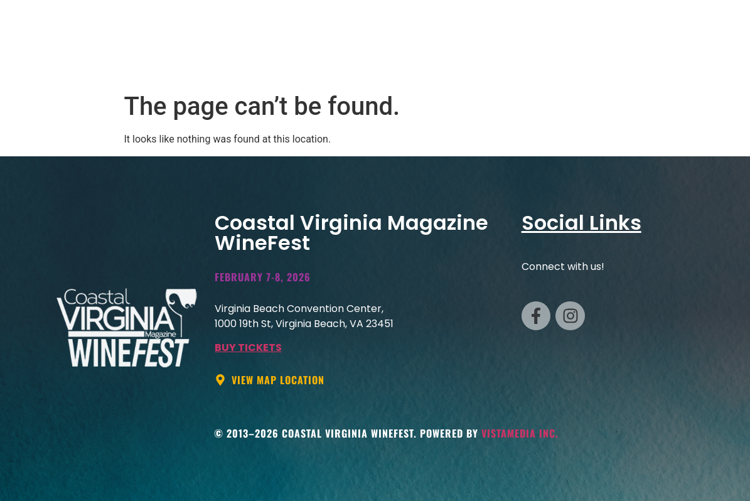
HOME (332, 60)
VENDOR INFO (404, 60)
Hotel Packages (562, 60)
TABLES (478, 60)
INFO (640, 60)
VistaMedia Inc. (520, 433)
